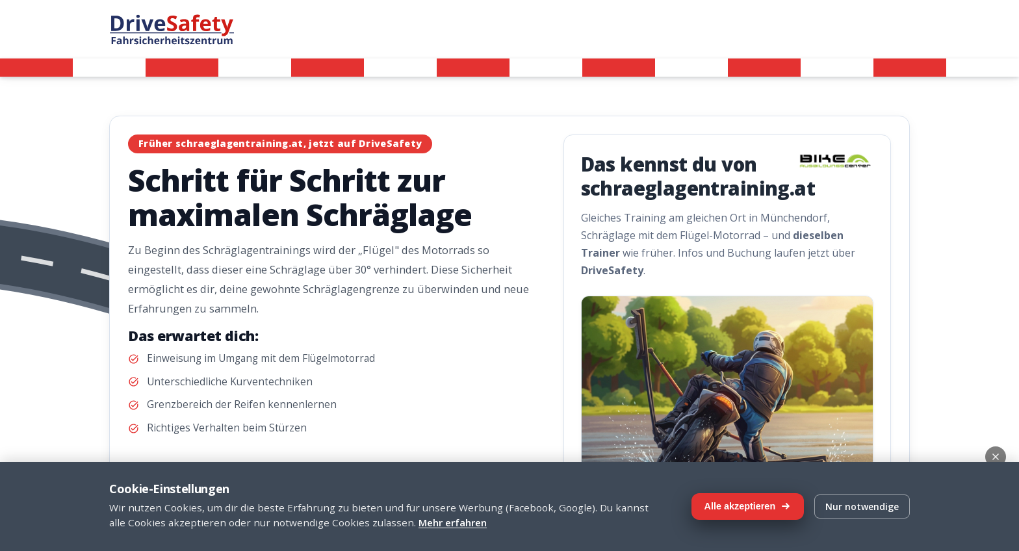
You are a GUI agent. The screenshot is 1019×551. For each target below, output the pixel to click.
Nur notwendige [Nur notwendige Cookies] (862, 506)
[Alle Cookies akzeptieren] (747, 506)
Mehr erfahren (453, 522)
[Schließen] (995, 456)
